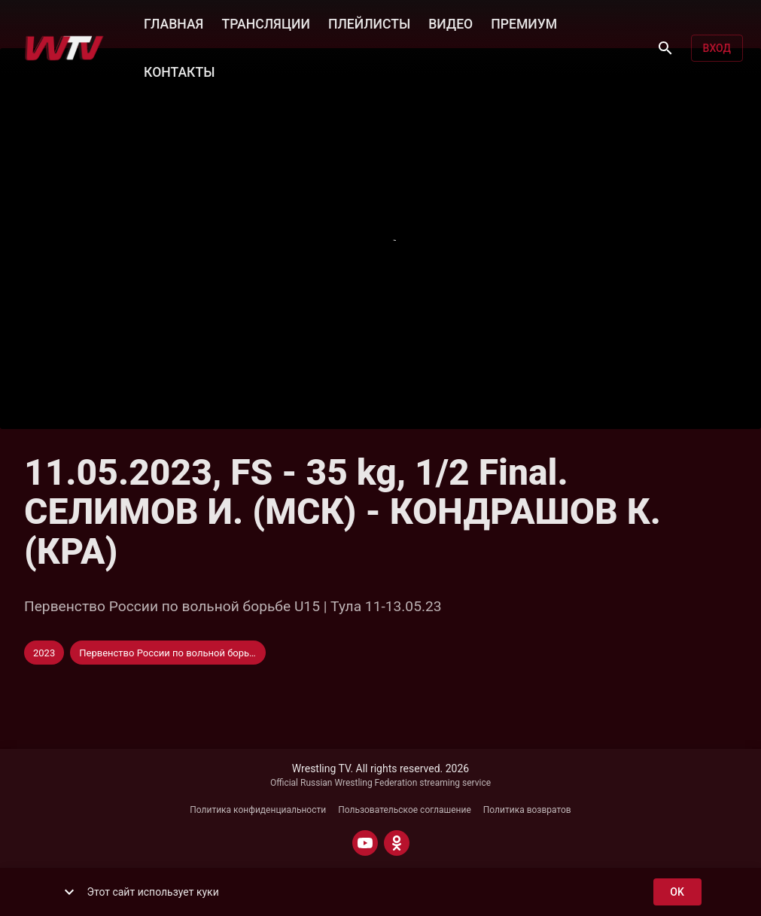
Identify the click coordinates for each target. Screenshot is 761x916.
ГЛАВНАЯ (173, 22)
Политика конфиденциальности (258, 810)
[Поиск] (665, 48)
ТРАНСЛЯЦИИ (265, 22)
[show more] (69, 892)
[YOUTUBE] (365, 843)
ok (677, 892)
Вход (717, 48)
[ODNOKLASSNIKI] (396, 843)
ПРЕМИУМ (524, 22)
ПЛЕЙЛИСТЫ (369, 22)
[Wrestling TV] (64, 48)
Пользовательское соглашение (404, 810)
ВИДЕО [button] (450, 22)
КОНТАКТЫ (179, 70)
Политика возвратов (527, 810)
